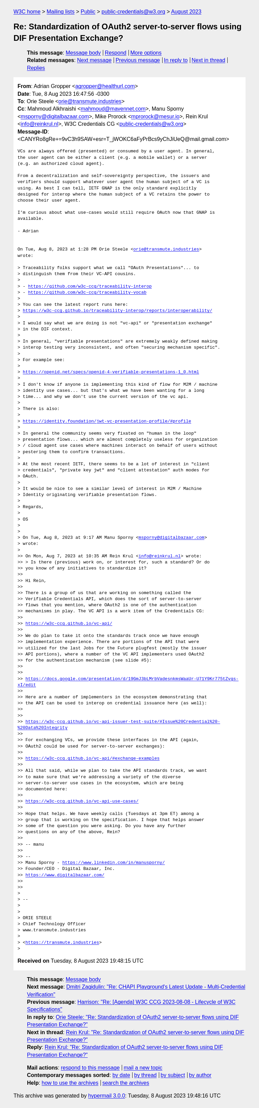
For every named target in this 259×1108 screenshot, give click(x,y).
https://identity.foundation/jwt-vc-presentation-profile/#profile (107, 421)
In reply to (176, 60)
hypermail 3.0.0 (106, 1096)
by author (200, 1075)
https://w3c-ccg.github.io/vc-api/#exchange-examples (92, 759)
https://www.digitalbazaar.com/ (64, 875)
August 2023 (186, 11)
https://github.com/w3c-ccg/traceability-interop (90, 287)
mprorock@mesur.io (155, 116)
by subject (173, 1075)
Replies (36, 68)
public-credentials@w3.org (133, 11)
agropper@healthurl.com (105, 86)
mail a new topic (143, 1068)
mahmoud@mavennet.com (113, 109)
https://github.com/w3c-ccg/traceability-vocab (87, 293)
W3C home (26, 11)
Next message (94, 60)
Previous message (138, 60)
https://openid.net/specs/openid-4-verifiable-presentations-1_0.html (111, 372)
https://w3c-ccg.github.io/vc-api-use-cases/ (81, 801)
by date (121, 1075)
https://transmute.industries (62, 943)
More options (146, 53)
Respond (115, 53)
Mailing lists (61, 11)
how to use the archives (70, 1083)
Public (88, 11)
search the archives (126, 1083)
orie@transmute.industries (89, 101)
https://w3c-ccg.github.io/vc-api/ (68, 624)
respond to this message (90, 1068)
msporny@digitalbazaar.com (55, 116)
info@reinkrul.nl (39, 124)
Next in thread (208, 60)
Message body (83, 53)
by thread (145, 1075)
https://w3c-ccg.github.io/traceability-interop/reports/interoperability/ (117, 311)
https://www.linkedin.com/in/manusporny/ (113, 863)
